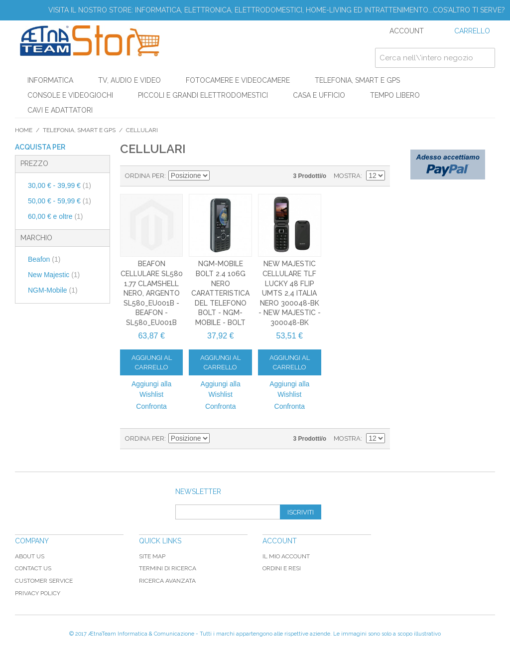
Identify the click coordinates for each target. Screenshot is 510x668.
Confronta (151, 406)
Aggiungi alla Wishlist (151, 389)
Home (23, 130)
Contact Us (33, 568)
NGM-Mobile (53, 290)
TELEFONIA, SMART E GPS (357, 80)
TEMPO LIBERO (395, 95)
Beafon (44, 259)
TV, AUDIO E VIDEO (129, 80)
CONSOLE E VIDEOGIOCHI (70, 95)
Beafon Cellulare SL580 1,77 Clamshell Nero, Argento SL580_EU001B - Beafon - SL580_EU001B (152, 293)
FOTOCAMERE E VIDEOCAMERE (238, 80)
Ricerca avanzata (167, 580)
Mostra (347, 175)
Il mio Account (286, 556)
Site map (152, 556)
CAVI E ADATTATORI (60, 110)
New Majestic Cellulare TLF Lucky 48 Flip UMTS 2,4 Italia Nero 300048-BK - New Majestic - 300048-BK (289, 293)
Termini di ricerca (167, 568)
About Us (29, 556)
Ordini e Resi (281, 568)
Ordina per (144, 175)
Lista (253, 175)
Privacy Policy (37, 593)
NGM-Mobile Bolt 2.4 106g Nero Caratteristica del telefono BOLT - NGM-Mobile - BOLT (220, 293)
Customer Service (44, 580)
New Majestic (54, 275)
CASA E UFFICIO (319, 95)
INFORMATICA (50, 80)
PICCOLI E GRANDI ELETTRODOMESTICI (203, 95)
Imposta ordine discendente (218, 175)
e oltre (55, 216)
